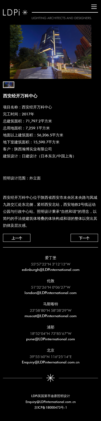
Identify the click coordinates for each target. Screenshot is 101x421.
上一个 (17, 238)
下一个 (84, 238)
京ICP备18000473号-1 (50, 407)
